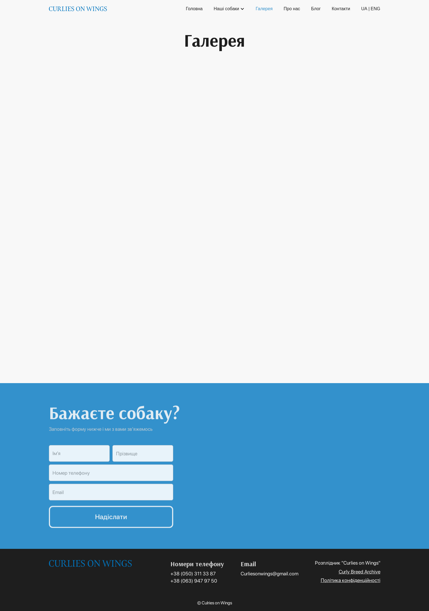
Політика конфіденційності (350, 580)
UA (364, 8)
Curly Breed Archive (359, 572)
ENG (375, 8)
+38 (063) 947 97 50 (193, 581)
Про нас (292, 8)
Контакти (341, 8)
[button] (229, 9)
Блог (316, 8)
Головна (194, 8)
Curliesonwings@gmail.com (269, 573)
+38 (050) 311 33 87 (193, 573)
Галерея (264, 8)
